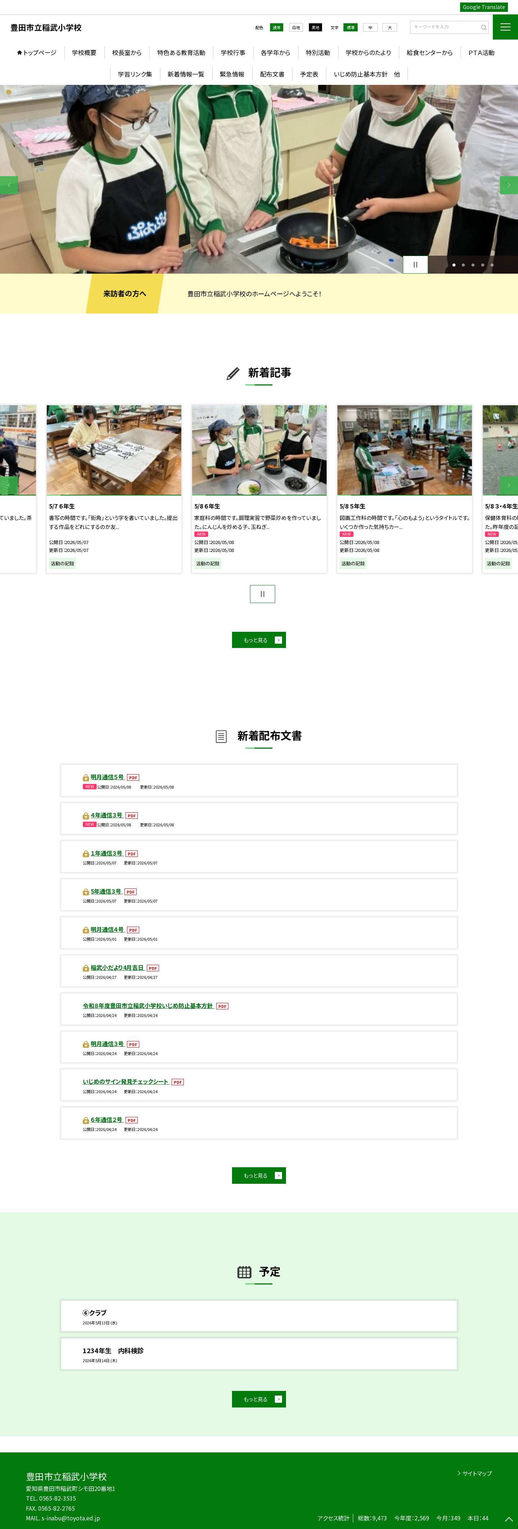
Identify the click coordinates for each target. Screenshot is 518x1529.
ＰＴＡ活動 (481, 52)
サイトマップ (477, 1473)
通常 (277, 27)
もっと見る (256, 640)
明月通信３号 (108, 1043)
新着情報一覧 (186, 73)
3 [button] (473, 265)
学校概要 (84, 52)
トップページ (39, 52)
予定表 (309, 73)
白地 (296, 27)
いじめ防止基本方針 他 (367, 73)
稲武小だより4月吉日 (118, 967)
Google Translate (484, 6)
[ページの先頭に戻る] (509, 1520)
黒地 (315, 27)
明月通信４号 (108, 929)
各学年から (275, 52)
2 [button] (463, 265)
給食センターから (430, 52)
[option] (259, 179)
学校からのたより (368, 52)
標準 (351, 27)
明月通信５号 (108, 776)
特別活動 (318, 52)
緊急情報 (232, 73)
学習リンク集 (135, 73)
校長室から (127, 52)
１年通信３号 (107, 853)
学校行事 (233, 52)
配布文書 (272, 73)
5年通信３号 (107, 891)
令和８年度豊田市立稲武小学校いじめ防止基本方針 (148, 1005)
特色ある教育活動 (181, 52)
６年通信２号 (107, 1119)
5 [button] (492, 265)
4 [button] (482, 265)
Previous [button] (9, 185)
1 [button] (453, 265)
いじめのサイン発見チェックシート (126, 1081)
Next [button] (509, 185)
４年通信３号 (107, 815)
